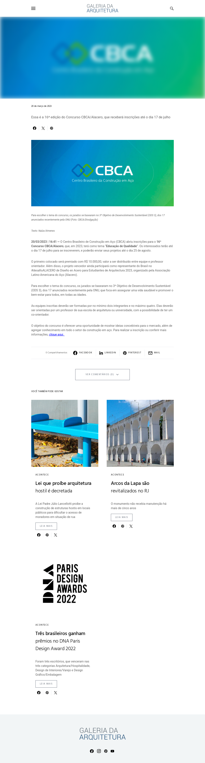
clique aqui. (57, 334)
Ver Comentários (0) (100, 374)
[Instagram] (99, 751)
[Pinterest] (105, 751)
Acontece (42, 475)
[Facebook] (92, 751)
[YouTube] (112, 751)
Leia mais (46, 526)
